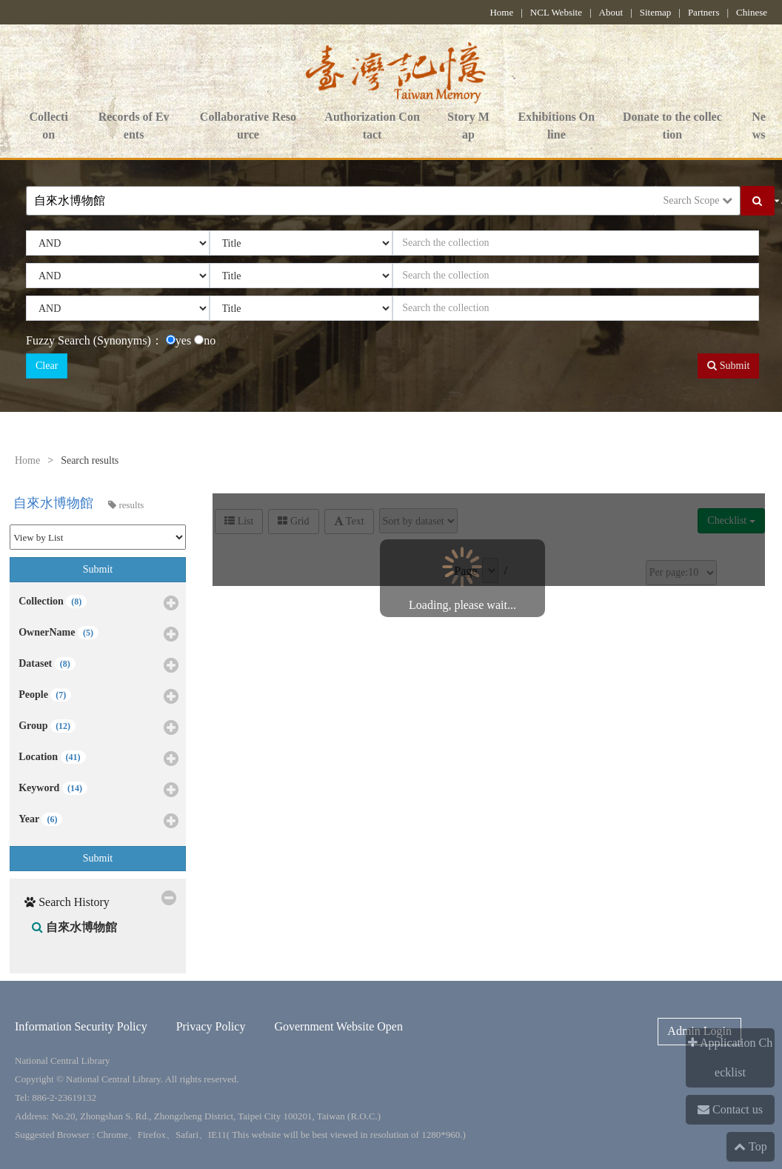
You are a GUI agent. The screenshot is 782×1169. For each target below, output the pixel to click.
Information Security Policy (81, 1026)
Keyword (98, 790)
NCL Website (556, 12)
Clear (47, 365)
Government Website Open (338, 1026)
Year (98, 821)
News (759, 126)
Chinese (751, 12)
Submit (728, 365)
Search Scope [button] (698, 200)
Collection (48, 126)
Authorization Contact (371, 126)
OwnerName (98, 635)
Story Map (468, 126)
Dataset (98, 666)
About (611, 12)
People (98, 697)
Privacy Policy (211, 1026)
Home (501, 12)
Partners (704, 12)
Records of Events (134, 126)
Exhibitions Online (556, 126)
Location (98, 759)
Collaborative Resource (248, 126)
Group (98, 728)
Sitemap (656, 12)
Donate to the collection (672, 126)
